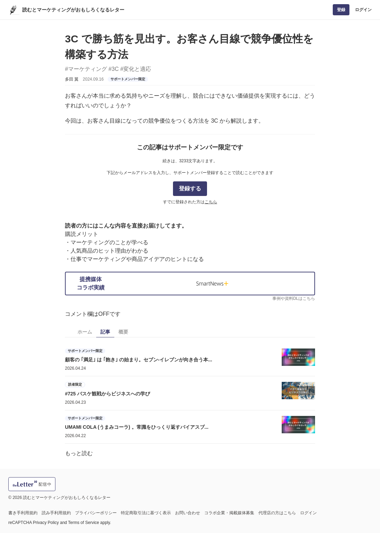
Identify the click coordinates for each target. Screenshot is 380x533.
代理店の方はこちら (277, 512)
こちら (211, 201)
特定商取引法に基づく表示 (146, 512)
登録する (190, 188)
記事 (105, 332)
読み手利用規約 (56, 512)
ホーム (84, 332)
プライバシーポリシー (96, 512)
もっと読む (79, 453)
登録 (341, 9)
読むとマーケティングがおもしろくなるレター (73, 10)
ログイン (363, 10)
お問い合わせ (187, 512)
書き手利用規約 (23, 512)
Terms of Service (83, 522)
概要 (123, 332)
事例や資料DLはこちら (293, 298)
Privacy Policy (46, 522)
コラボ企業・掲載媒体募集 (229, 512)
